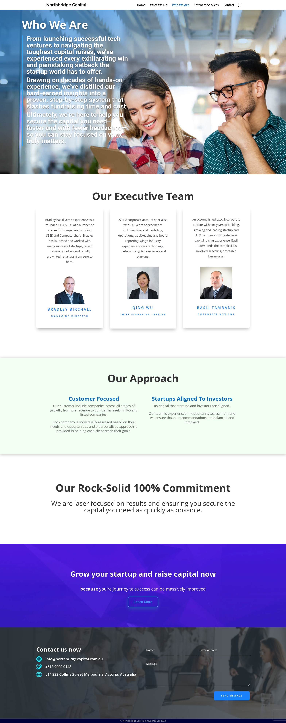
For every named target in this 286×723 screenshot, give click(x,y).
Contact (228, 5)
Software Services (206, 5)
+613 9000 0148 (58, 666)
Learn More (143, 602)
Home (141, 5)
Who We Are (180, 5)
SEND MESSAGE (231, 695)
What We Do (158, 5)
